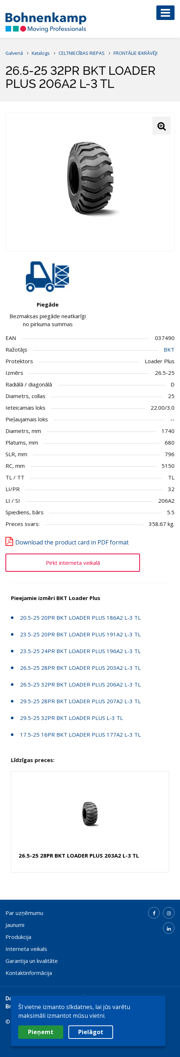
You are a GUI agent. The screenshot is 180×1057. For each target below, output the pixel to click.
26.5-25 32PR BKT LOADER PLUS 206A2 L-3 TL (80, 684)
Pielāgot (90, 1032)
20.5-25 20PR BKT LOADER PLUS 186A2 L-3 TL (80, 617)
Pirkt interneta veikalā (73, 562)
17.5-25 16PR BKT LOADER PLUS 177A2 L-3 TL (80, 734)
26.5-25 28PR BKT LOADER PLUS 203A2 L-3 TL (80, 667)
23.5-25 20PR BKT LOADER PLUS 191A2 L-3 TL (80, 634)
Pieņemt (40, 1032)
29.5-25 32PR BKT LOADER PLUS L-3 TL (71, 717)
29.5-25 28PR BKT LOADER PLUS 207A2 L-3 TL (80, 701)
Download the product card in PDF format (72, 542)
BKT (169, 349)
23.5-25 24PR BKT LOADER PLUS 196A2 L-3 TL (80, 651)
